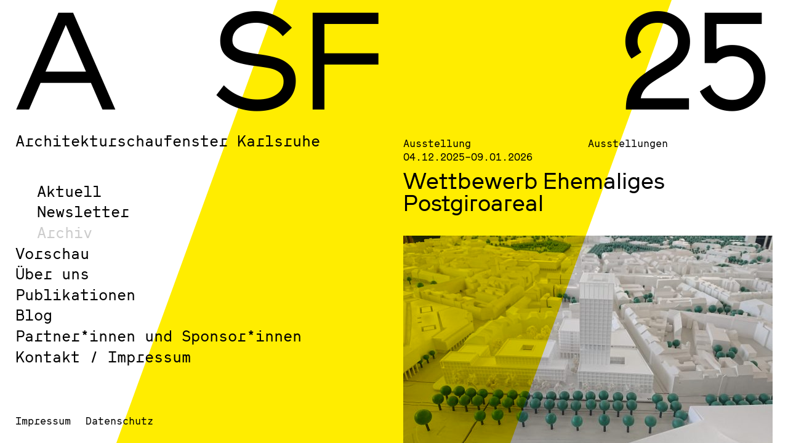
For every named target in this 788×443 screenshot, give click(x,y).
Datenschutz (119, 420)
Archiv (64, 232)
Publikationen (75, 294)
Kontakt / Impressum (103, 356)
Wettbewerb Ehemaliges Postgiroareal (534, 191)
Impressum (43, 420)
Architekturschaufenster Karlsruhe (167, 141)
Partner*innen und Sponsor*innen (158, 336)
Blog (33, 315)
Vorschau (52, 253)
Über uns (52, 273)
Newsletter (83, 211)
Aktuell (69, 191)
